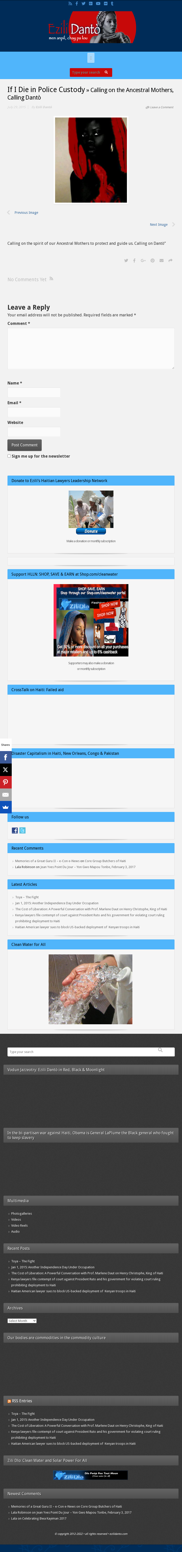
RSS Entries (22, 1401)
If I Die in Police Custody (46, 89)
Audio (15, 1231)
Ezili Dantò (44, 107)
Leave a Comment (161, 107)
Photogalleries (21, 1213)
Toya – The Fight (27, 897)
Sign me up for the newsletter (38, 456)
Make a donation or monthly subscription (91, 541)
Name (14, 383)
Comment (18, 323)
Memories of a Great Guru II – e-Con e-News (47, 861)
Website (15, 422)
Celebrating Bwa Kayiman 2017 (44, 1518)
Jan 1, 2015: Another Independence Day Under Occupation (56, 903)
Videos (16, 1219)
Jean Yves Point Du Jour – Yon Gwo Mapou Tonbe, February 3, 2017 (87, 867)
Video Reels (19, 1225)
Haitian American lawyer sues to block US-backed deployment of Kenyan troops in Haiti (77, 927)
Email (14, 402)
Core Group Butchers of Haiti (105, 861)
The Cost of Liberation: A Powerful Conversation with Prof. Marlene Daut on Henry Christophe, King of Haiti (91, 909)
